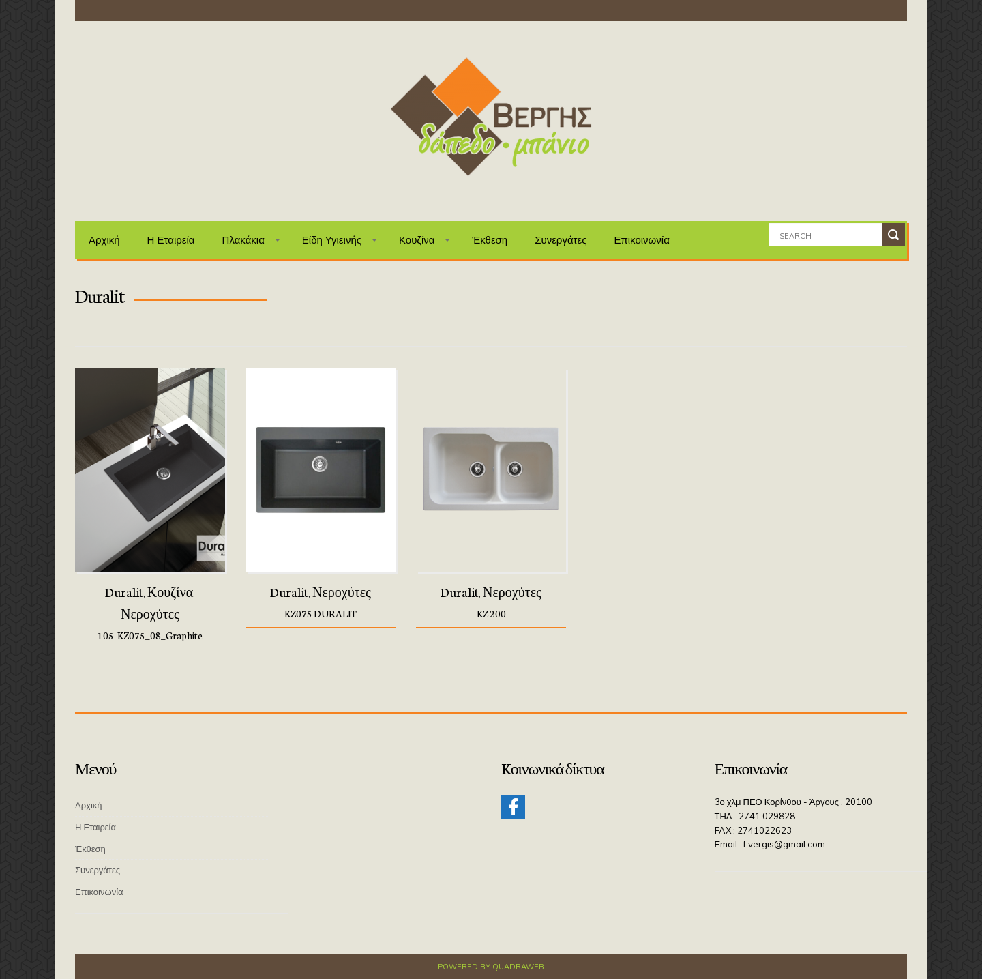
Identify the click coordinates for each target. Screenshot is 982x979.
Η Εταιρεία (171, 240)
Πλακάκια (243, 240)
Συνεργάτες (560, 240)
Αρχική (104, 240)
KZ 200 (491, 613)
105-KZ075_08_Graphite (150, 635)
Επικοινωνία (641, 240)
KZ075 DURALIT (320, 613)
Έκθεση (489, 240)
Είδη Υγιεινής (331, 240)
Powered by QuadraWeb (491, 966)
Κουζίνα (417, 240)
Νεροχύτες (150, 613)
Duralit (124, 591)
